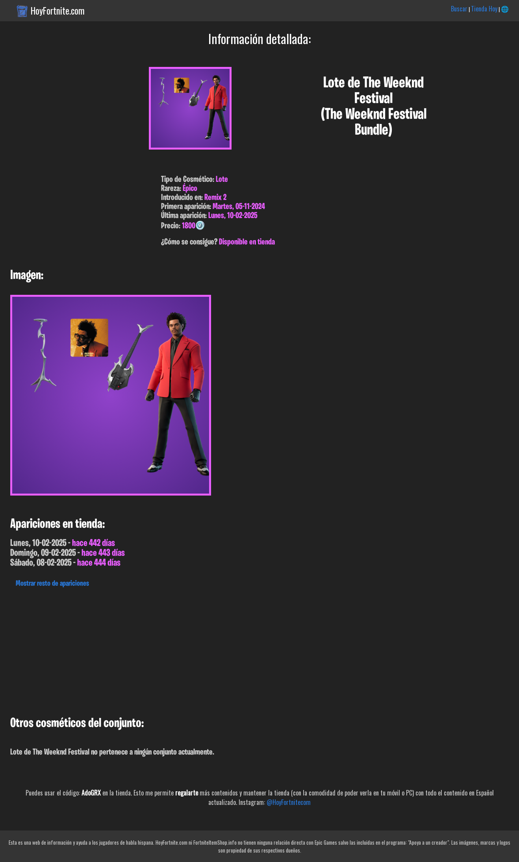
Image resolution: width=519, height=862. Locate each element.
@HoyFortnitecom (289, 802)
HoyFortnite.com (58, 10)
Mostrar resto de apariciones (52, 584)
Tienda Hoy (484, 8)
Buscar (459, 8)
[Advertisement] (236, 650)
